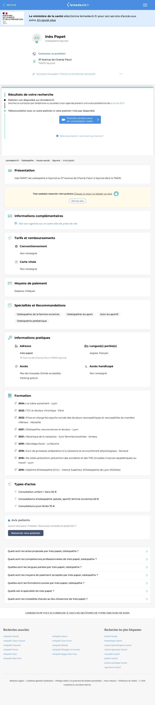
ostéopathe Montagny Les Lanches (66, 649)
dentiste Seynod (110, 636)
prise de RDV (118, 103)
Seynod (56, 160)
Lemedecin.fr (12, 160)
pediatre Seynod (110, 658)
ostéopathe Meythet (60, 645)
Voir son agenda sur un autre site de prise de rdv (45, 223)
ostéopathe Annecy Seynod (14, 641)
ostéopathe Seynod (10, 636)
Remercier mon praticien (25, 533)
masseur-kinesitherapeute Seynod (117, 645)
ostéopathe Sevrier (10, 649)
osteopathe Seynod (111, 654)
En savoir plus (46, 20)
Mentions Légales (17, 681)
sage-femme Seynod (112, 667)
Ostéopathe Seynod (56, 40)
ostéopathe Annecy (59, 636)
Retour (11, 5)
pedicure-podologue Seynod (115, 663)
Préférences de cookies (128, 681)
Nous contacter (110, 681)
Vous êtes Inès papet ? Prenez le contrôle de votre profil (64, 74)
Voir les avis (77, 201)
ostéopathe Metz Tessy (12, 658)
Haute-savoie (43, 160)
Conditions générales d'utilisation (39, 681)
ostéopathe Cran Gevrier (62, 641)
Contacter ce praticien (49, 53)
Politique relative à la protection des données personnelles (78, 681)
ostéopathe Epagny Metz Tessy (64, 654)
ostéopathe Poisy (10, 654)
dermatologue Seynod (113, 641)
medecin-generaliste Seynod (115, 649)
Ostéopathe (27, 160)
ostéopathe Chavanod (11, 645)
